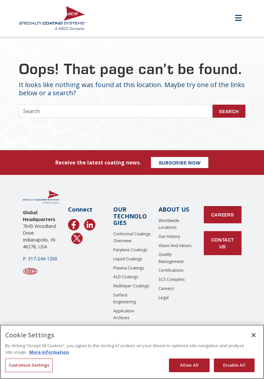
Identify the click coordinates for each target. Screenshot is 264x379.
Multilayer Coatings (131, 286)
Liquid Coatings (127, 259)
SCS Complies (172, 279)
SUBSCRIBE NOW (180, 162)
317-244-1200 (42, 258)
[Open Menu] (238, 18)
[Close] (253, 335)
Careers (166, 288)
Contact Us (222, 243)
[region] (132, 352)
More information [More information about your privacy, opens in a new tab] (49, 352)
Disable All (234, 365)
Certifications (171, 270)
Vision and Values (175, 245)
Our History (169, 236)
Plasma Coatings (128, 268)
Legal (164, 297)
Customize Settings (29, 365)
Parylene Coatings (130, 250)
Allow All (189, 365)
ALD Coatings (125, 277)
